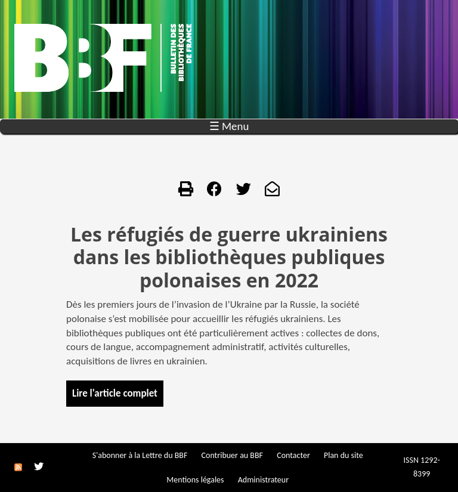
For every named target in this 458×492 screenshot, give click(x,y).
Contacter (293, 455)
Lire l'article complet (114, 393)
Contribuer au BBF (232, 455)
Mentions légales (195, 480)
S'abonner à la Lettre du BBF (140, 455)
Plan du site (343, 455)
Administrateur (263, 480)
